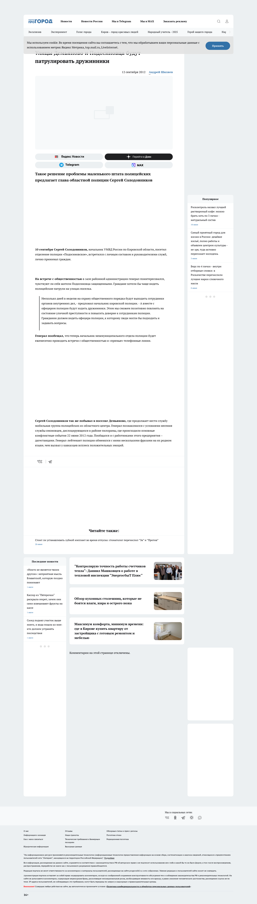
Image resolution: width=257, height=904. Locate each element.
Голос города (84, 32)
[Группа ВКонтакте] (167, 817)
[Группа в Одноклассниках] (175, 817)
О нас (26, 831)
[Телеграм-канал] (69, 165)
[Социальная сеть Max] (139, 165)
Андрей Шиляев (161, 72)
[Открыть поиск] (218, 21)
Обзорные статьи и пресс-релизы (122, 831)
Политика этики (114, 835)
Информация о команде (35, 835)
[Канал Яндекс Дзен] (139, 157)
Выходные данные (73, 846)
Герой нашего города (200, 32)
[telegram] (51, 461)
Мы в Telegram (121, 21)
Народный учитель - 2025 (163, 32)
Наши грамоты (72, 835)
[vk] (40, 461)
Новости (66, 21)
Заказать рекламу (175, 21)
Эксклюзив (34, 32)
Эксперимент (59, 32)
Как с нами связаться (33, 839)
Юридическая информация (36, 846)
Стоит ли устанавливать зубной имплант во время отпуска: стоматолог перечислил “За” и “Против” (104, 542)
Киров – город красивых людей (119, 32)
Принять (218, 45)
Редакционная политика (118, 839)
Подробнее (109, 858)
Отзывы (68, 831)
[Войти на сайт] (227, 21)
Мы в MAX (147, 21)
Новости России (92, 21)
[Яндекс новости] (69, 157)
